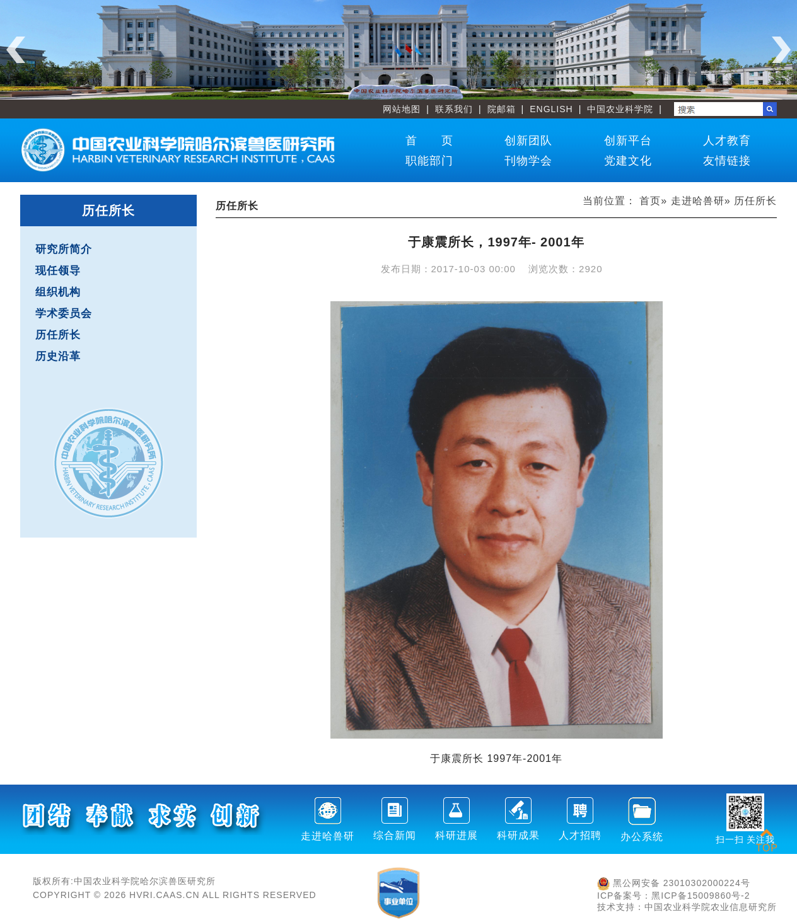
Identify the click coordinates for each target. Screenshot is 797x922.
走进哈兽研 (697, 200)
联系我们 (454, 109)
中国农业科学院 (620, 109)
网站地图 (402, 109)
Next (781, 50)
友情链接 (727, 160)
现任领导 (58, 271)
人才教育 (727, 140)
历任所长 (58, 335)
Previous (15, 50)
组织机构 (58, 292)
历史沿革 (58, 356)
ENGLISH (551, 109)
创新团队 (528, 140)
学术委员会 (63, 314)
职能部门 (429, 160)
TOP (766, 840)
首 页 (429, 140)
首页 (650, 200)
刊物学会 (528, 160)
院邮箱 (501, 109)
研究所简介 (63, 249)
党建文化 (628, 160)
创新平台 (628, 140)
